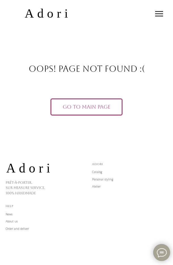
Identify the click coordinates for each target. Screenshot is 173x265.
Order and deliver (17, 229)
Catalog (97, 172)
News (9, 214)
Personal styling (102, 179)
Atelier (96, 186)
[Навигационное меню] (159, 14)
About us (12, 221)
